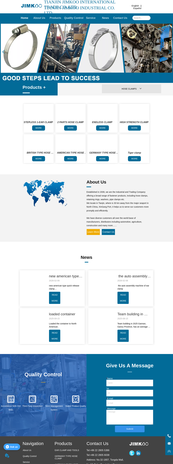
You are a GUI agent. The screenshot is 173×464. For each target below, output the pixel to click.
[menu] (72, 17)
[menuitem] (55, 17)
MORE (38, 128)
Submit (129, 429)
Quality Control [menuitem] (73, 17)
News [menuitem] (105, 17)
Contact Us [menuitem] (120, 17)
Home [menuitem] (24, 17)
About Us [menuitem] (39, 17)
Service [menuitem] (91, 17)
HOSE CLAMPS (132, 89)
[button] (55, 18)
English (135, 5)
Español (137, 8)
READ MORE (55, 298)
